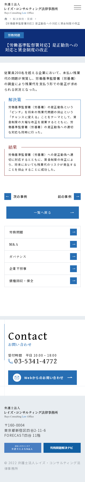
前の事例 (65, 196)
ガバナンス (18, 256)
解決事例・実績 (23, 19)
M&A (13, 244)
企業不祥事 (18, 268)
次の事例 (20, 196)
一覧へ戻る (42, 212)
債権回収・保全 (21, 280)
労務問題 (16, 232)
